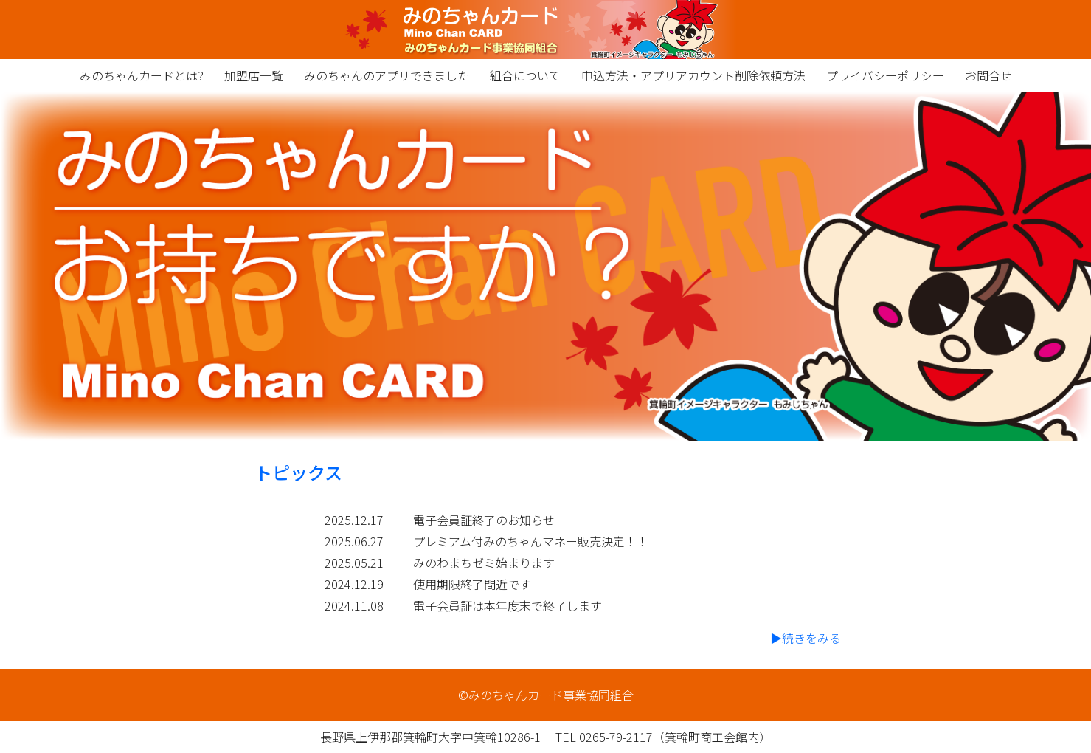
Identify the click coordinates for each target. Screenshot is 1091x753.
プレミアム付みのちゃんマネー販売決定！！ (530, 541)
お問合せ (988, 75)
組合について (525, 75)
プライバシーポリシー (885, 75)
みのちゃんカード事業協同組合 (545, 29)
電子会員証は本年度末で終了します (507, 605)
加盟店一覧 (253, 75)
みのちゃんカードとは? (142, 75)
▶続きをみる (805, 638)
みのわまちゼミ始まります (484, 562)
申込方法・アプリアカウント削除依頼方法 (693, 75)
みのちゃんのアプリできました (386, 75)
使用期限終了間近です (472, 584)
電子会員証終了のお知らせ (484, 520)
